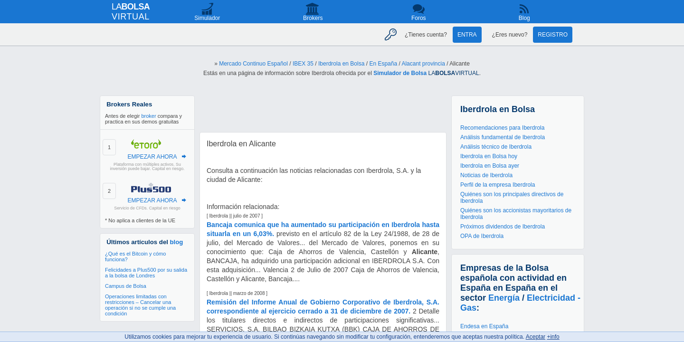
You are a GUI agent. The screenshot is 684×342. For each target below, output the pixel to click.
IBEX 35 (303, 63)
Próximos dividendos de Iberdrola (502, 226)
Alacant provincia (423, 63)
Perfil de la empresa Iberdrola (497, 184)
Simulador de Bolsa (400, 73)
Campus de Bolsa (125, 286)
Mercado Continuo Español (253, 63)
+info (553, 336)
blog (176, 242)
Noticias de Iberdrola (486, 175)
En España (383, 63)
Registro (553, 34)
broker (148, 116)
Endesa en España (484, 326)
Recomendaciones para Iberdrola (502, 127)
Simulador (207, 18)
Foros (418, 18)
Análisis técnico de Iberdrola (496, 146)
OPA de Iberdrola (482, 236)
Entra (467, 34)
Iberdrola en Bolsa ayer (489, 165)
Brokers (313, 18)
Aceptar (535, 336)
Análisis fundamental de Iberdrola (502, 137)
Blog (524, 18)
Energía (504, 298)
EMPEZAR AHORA (152, 156)
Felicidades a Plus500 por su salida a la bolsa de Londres (146, 272)
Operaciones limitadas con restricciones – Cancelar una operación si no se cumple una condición (140, 305)
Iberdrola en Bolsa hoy (488, 156)
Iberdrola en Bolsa (341, 63)
